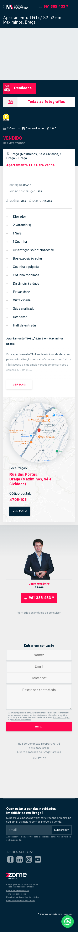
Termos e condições (16, 894)
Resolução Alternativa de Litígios (22, 897)
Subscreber (61, 830)
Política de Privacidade (21, 720)
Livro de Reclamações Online (20, 900)
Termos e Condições (61, 717)
